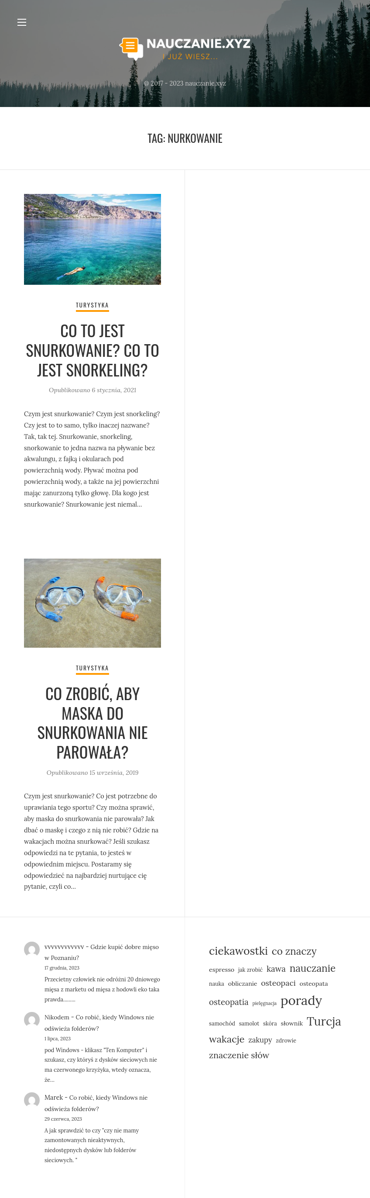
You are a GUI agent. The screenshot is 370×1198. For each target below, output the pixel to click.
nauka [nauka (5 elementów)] (216, 981)
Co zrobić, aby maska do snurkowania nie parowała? (92, 722)
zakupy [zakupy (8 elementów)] (260, 1038)
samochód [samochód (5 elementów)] (222, 1021)
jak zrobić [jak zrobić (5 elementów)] (250, 967)
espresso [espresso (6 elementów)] (221, 968)
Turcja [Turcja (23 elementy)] (324, 1019)
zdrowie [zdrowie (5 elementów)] (286, 1039)
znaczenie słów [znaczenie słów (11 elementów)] (239, 1053)
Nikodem (58, 1015)
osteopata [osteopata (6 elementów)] (314, 982)
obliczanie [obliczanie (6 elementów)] (242, 982)
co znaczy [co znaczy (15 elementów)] (294, 949)
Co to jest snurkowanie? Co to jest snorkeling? (92, 350)
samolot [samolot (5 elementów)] (249, 1021)
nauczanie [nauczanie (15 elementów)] (313, 966)
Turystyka (92, 306)
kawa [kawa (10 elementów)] (276, 967)
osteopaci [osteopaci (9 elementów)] (278, 981)
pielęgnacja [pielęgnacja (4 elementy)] (264, 1002)
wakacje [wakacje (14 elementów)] (226, 1038)
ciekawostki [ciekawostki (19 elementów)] (238, 949)
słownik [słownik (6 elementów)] (292, 1021)
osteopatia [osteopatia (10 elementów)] (229, 1000)
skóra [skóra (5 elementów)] (270, 1021)
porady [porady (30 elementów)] (301, 999)
